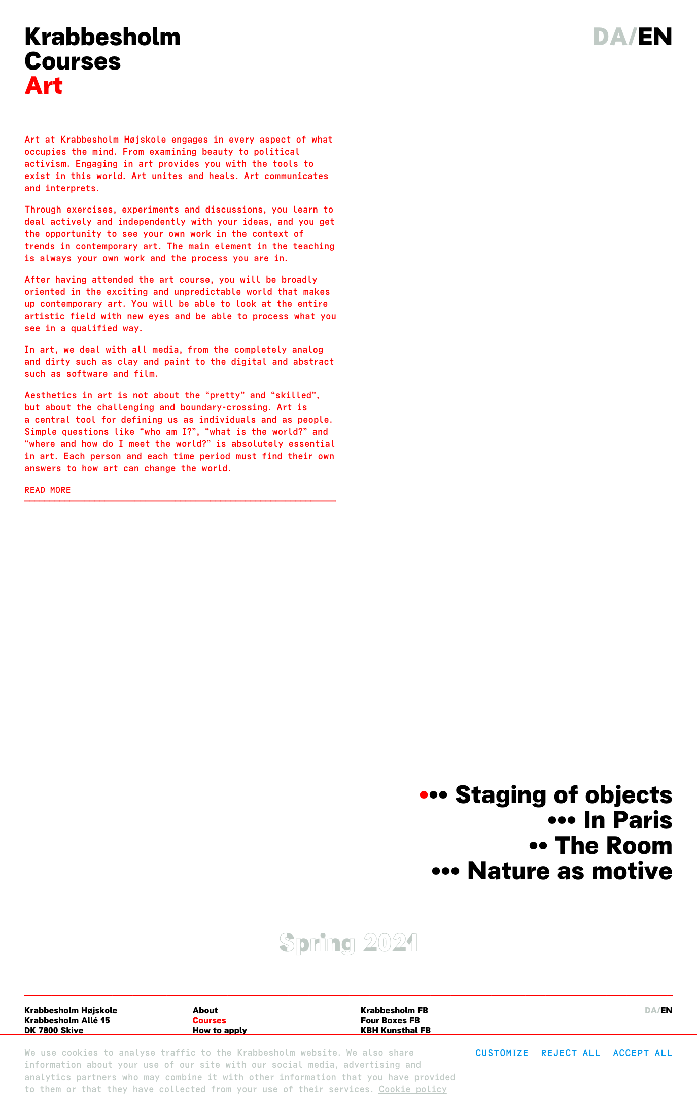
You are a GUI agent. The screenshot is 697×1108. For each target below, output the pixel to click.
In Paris (628, 820)
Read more (47, 490)
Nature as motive (570, 870)
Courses (72, 61)
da (610, 36)
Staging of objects (564, 794)
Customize (502, 1053)
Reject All (571, 1053)
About (205, 1010)
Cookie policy (412, 1089)
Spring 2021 (348, 942)
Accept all (643, 1053)
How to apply (220, 1030)
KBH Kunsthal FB (396, 1030)
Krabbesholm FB (394, 1010)
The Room (613, 845)
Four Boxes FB (390, 1020)
